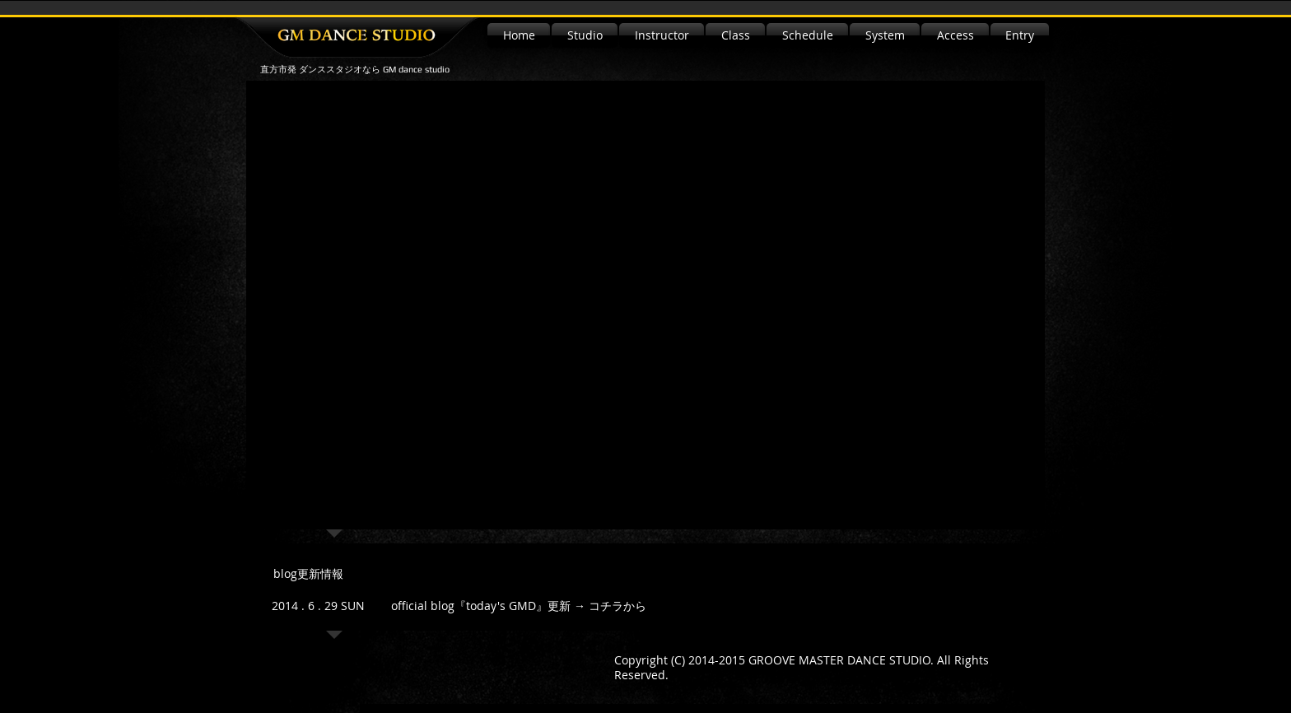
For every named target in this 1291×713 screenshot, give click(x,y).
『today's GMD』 (501, 605)
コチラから (617, 605)
